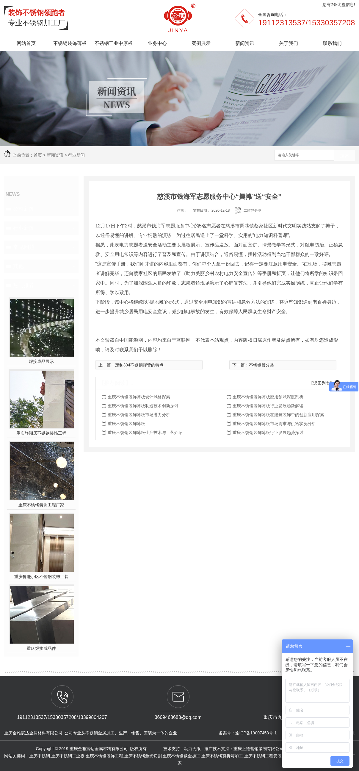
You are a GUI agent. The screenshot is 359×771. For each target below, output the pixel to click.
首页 (38, 155)
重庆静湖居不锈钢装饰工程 (41, 433)
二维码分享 (252, 210)
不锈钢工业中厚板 (114, 43)
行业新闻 (76, 155)
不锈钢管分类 (261, 365)
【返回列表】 (321, 383)
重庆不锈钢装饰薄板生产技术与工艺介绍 (145, 432)
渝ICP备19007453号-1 (256, 733)
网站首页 (26, 43)
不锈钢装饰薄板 (70, 43)
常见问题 (24, 247)
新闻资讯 (244, 43)
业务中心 (157, 43)
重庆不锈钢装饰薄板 (126, 423)
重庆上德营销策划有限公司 (259, 748)
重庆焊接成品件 (41, 648)
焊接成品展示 (41, 361)
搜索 (344, 155)
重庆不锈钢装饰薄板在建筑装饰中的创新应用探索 (278, 414)
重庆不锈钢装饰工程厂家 (41, 504)
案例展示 (201, 43)
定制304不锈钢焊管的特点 (139, 365)
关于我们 (288, 43)
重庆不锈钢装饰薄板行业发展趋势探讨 (268, 432)
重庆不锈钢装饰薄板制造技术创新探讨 (143, 405)
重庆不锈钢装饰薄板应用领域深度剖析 (268, 396)
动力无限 (192, 748)
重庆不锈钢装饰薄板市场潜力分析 (139, 414)
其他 (18, 266)
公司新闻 (24, 209)
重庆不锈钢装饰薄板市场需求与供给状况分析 (274, 423)
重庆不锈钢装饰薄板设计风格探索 (139, 396)
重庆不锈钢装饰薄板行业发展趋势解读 (268, 405)
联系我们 (332, 43)
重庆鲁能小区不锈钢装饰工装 (41, 576)
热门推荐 (24, 285)
